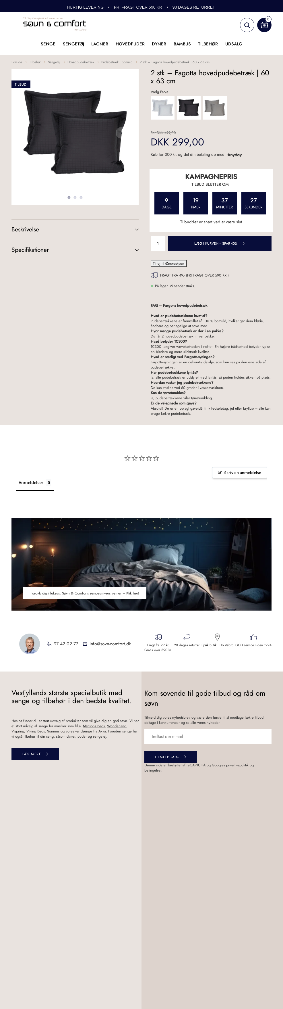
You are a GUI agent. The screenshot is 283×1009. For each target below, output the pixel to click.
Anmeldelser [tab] (31, 482)
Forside (16, 62)
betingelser (152, 770)
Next (121, 133)
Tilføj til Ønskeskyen (168, 263)
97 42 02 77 (66, 644)
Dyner (159, 44)
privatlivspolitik (237, 765)
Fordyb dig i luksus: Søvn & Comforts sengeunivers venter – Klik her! (84, 593)
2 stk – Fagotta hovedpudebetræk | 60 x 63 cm (175, 62)
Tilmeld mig (167, 757)
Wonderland (116, 726)
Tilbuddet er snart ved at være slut (211, 222)
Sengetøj (73, 44)
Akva (102, 731)
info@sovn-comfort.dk (110, 644)
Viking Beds (35, 731)
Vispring (17, 731)
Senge (48, 44)
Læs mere (31, 753)
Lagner (99, 44)
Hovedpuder (130, 44)
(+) (131, 229)
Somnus (53, 731)
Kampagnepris (211, 177)
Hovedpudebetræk (80, 62)
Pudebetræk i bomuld (117, 62)
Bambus (182, 44)
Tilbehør (208, 44)
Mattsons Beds (94, 726)
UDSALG (233, 44)
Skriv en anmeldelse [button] (242, 472)
